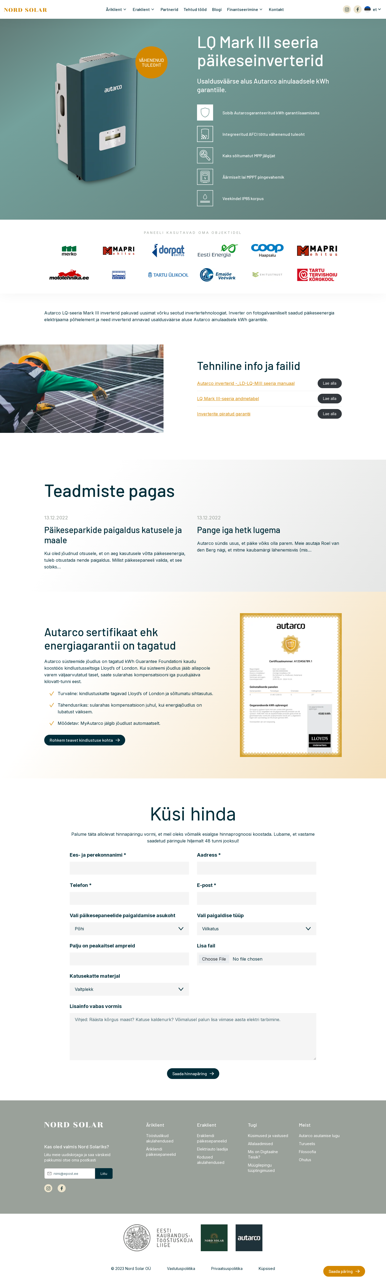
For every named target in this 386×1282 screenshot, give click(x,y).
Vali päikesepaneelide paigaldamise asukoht (122, 915)
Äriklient (114, 9)
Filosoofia (307, 1151)
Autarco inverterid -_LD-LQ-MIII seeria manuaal (246, 383)
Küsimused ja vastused (268, 1135)
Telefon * (81, 885)
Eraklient (141, 9)
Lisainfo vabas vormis (96, 1006)
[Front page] (25, 9)
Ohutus (305, 1159)
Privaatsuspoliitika (227, 1268)
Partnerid (169, 9)
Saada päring (341, 1271)
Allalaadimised (260, 1143)
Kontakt (276, 9)
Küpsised (267, 1268)
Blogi (217, 9)
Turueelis (307, 1143)
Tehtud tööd (195, 9)
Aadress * (209, 855)
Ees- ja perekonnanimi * (98, 855)
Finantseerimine (242, 9)
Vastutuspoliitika (181, 1268)
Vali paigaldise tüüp (220, 915)
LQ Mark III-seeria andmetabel (228, 398)
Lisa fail (206, 946)
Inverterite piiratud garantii (223, 414)
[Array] (347, 9)
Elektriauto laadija (212, 1149)
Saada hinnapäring (189, 1073)
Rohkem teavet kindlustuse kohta (81, 740)
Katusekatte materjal (95, 976)
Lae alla (329, 383)
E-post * (206, 885)
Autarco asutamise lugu (319, 1135)
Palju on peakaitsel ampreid (102, 946)
